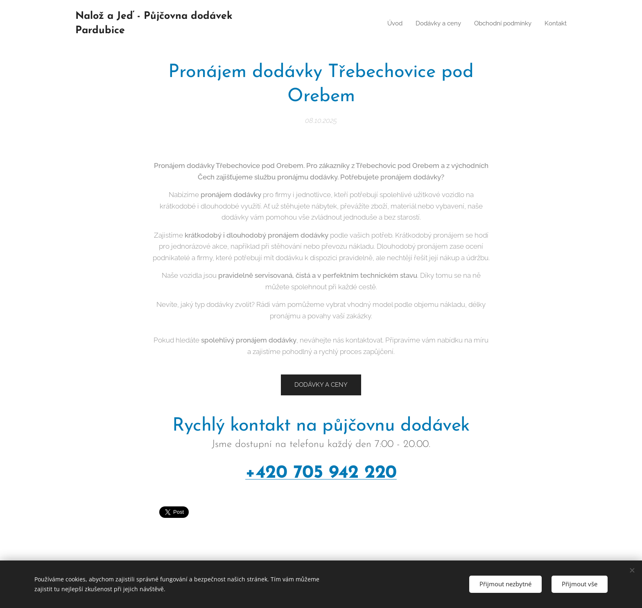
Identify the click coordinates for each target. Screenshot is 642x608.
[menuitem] (388, 23)
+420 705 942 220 (321, 472)
